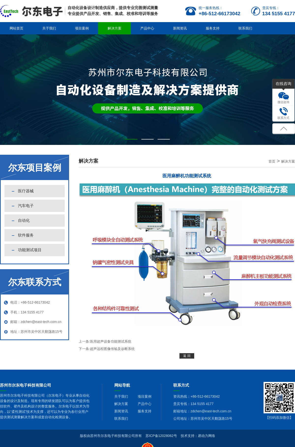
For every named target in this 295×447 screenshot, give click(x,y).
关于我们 (49, 28)
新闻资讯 (180, 28)
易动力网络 (206, 436)
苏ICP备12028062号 (161, 436)
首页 (271, 161)
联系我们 (245, 28)
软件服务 (26, 235)
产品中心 (147, 28)
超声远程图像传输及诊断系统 (112, 349)
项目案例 (82, 28)
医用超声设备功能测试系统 (110, 341)
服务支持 (213, 28)
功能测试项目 (30, 250)
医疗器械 (26, 191)
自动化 (24, 220)
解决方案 (114, 28)
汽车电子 (26, 206)
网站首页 (16, 28)
